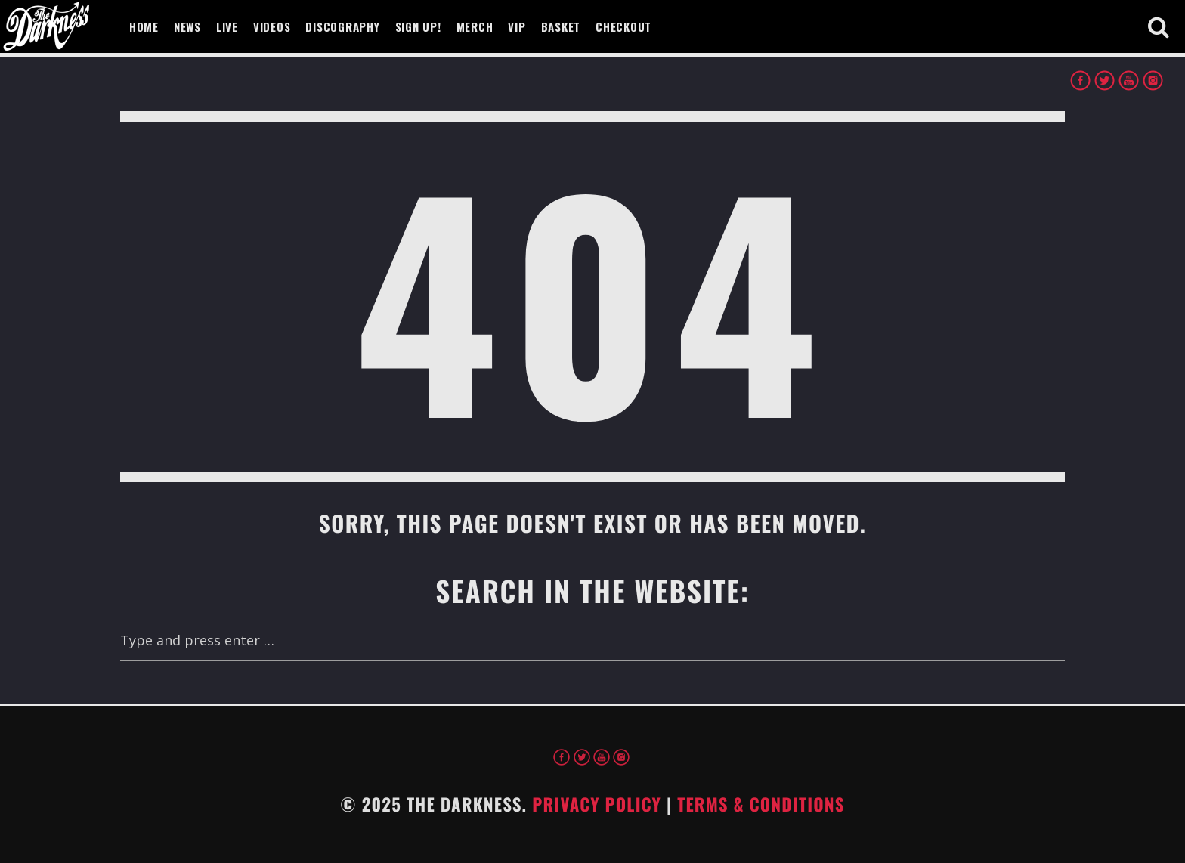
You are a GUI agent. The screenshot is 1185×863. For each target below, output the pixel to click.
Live (227, 26)
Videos (272, 26)
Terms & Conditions (761, 804)
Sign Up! (418, 26)
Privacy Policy (596, 804)
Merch (474, 26)
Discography (342, 26)
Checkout (623, 26)
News (187, 26)
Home (144, 26)
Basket (561, 26)
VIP (516, 26)
